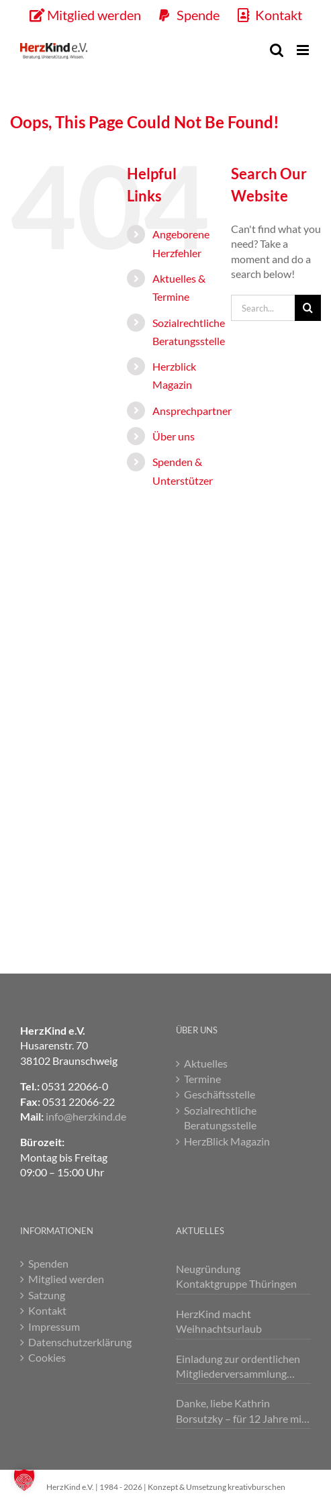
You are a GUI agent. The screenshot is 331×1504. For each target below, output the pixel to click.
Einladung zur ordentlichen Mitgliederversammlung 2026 (238, 1367)
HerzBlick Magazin (227, 1141)
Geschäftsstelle (219, 1094)
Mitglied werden (66, 1278)
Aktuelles (206, 1063)
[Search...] (263, 308)
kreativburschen (256, 1487)
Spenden (48, 1263)
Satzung (46, 1294)
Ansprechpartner (192, 410)
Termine (202, 1078)
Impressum (54, 1326)
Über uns (173, 436)
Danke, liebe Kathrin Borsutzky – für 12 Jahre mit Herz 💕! (240, 1411)
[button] (24, 1480)
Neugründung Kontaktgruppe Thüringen (236, 1276)
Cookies (47, 1357)
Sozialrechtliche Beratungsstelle (220, 1117)
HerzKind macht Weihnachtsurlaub (219, 1321)
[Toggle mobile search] (276, 50)
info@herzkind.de (86, 1116)
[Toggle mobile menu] (304, 50)
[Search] (308, 308)
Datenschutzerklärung (80, 1341)
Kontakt (47, 1310)
